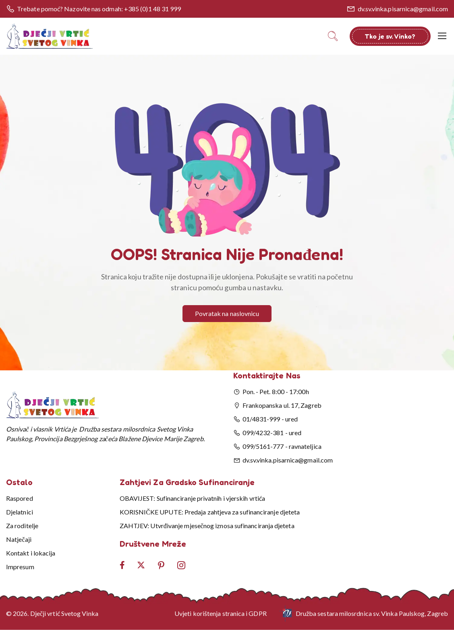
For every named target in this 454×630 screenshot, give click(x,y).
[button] (227, 170)
